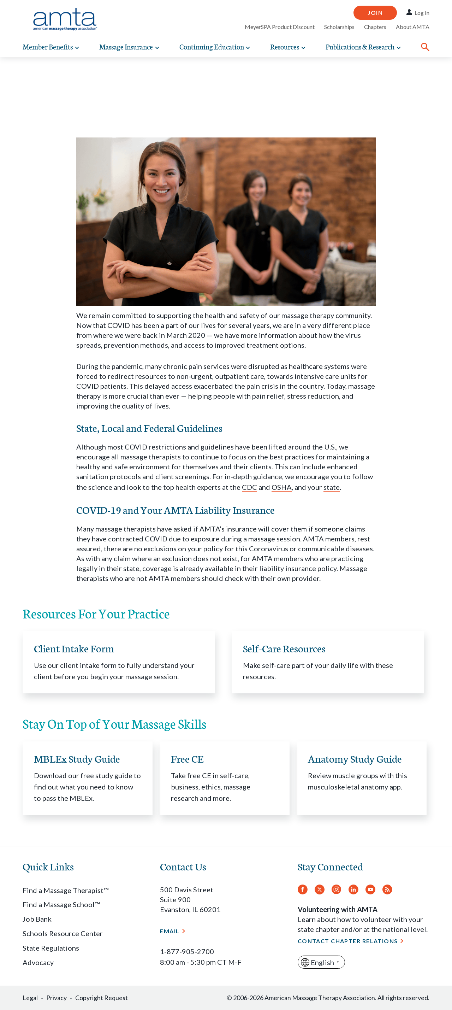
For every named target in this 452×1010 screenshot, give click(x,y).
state (331, 487)
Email (169, 931)
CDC (249, 487)
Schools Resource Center (63, 933)
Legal (30, 998)
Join (375, 12)
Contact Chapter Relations (348, 941)
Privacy (56, 998)
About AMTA (412, 26)
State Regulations (51, 948)
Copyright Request (101, 998)
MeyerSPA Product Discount (280, 26)
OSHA (282, 487)
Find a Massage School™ (61, 904)
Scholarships (339, 26)
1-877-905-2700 (187, 951)
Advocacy (38, 962)
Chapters (375, 26)
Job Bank (37, 919)
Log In (422, 12)
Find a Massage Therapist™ (65, 890)
